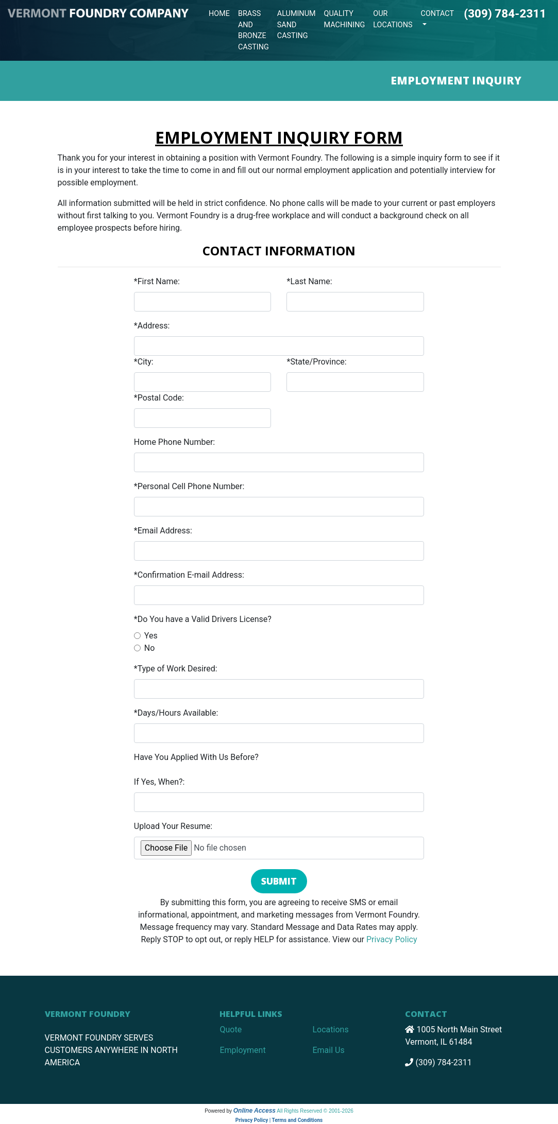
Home (219, 13)
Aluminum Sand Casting (296, 24)
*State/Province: (316, 362)
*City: (144, 362)
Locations (330, 1029)
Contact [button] (437, 13)
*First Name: (157, 281)
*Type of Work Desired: (175, 668)
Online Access (254, 1110)
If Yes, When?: (159, 782)
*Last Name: (309, 281)
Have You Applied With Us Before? (196, 757)
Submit (279, 881)
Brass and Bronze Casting (253, 30)
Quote (230, 1029)
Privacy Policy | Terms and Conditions (279, 1120)
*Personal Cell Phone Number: (189, 486)
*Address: (152, 326)
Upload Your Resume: (173, 826)
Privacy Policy (391, 939)
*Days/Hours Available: (176, 713)
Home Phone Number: (174, 442)
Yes (151, 636)
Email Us (328, 1050)
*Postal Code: (159, 398)
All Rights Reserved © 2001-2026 (315, 1111)
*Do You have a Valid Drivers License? (203, 619)
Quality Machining (344, 19)
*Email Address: (163, 530)
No (149, 648)
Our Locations (392, 19)
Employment (242, 1050)
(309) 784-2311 (505, 13)
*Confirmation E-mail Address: (189, 575)
